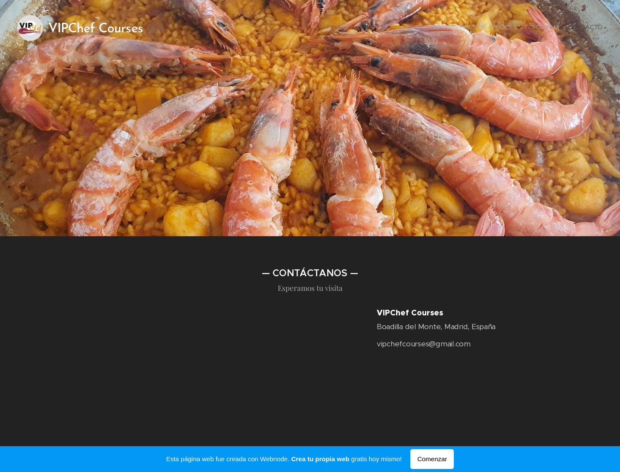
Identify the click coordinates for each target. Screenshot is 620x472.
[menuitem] (571, 28)
